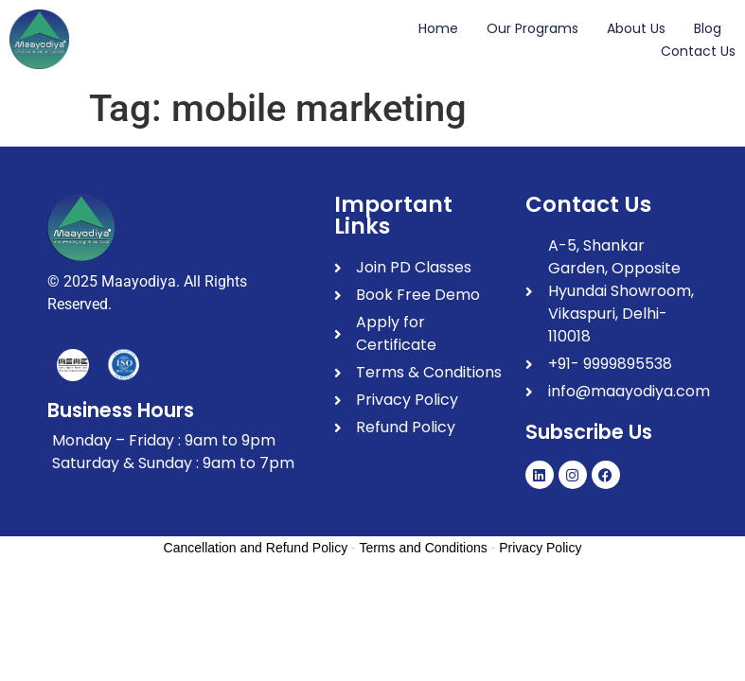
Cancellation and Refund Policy (256, 547)
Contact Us (698, 51)
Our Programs (532, 28)
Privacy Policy (540, 547)
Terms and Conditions (423, 547)
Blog (707, 28)
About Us (636, 28)
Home (438, 28)
